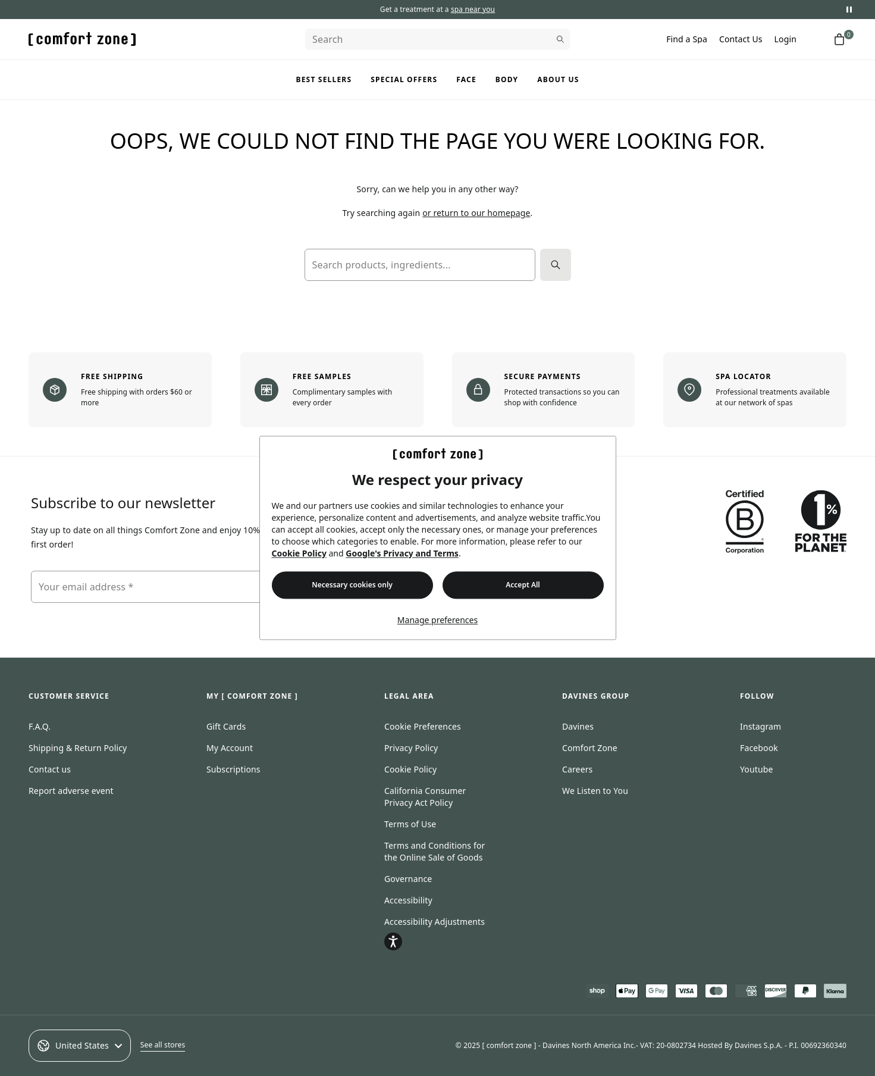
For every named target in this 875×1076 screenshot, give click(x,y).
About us (558, 79)
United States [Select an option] (79, 1046)
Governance (408, 878)
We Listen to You (595, 790)
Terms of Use (410, 824)
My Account (229, 747)
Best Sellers (324, 79)
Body (506, 79)
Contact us (50, 769)
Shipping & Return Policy (78, 747)
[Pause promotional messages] (849, 9)
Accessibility (408, 900)
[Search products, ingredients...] (420, 265)
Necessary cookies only (352, 585)
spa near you (473, 9)
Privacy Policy (411, 747)
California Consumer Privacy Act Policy (425, 796)
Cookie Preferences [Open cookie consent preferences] (422, 726)
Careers (577, 769)
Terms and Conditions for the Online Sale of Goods (434, 851)
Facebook (759, 747)
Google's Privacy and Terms (402, 553)
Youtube (756, 769)
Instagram (760, 726)
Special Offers (404, 79)
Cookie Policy (299, 553)
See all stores (163, 1045)
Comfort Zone (589, 747)
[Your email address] (165, 587)
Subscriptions (233, 769)
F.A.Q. (40, 726)
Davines (578, 726)
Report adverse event (71, 790)
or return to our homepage (476, 212)
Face (466, 79)
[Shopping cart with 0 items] (839, 39)
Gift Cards (226, 726)
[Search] (437, 39)
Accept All (523, 585)
